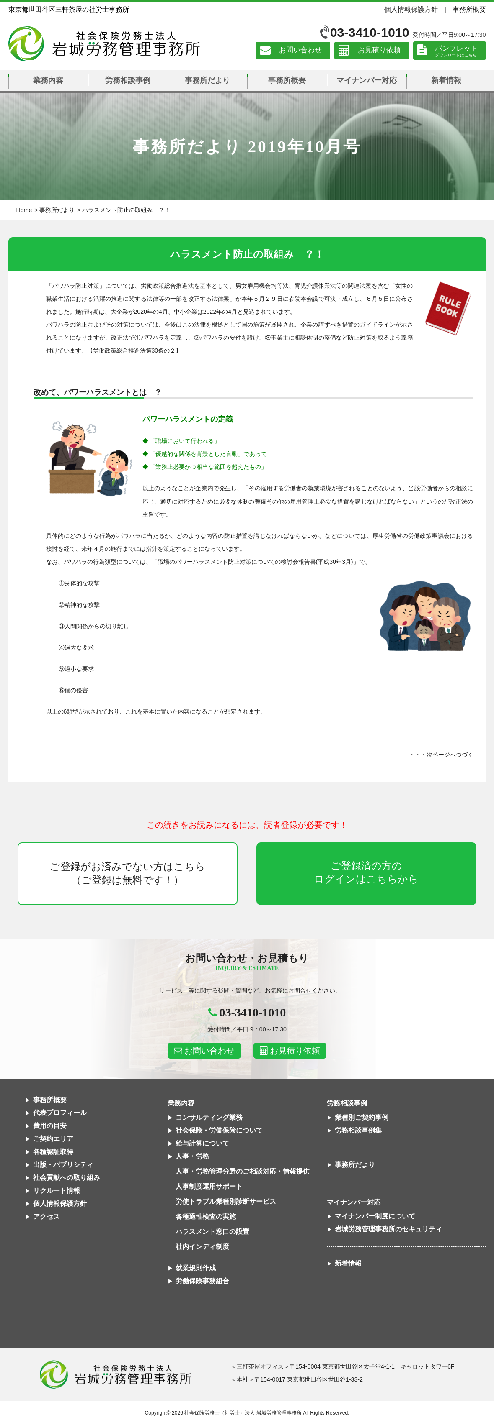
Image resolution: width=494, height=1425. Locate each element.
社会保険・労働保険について (219, 1130)
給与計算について (202, 1143)
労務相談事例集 (358, 1130)
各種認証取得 (53, 1151)
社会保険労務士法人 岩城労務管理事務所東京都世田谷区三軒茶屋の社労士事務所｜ (115, 1374)
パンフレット (456, 48)
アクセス (46, 1216)
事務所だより (207, 80)
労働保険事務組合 (202, 1280)
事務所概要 (469, 9)
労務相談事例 (127, 80)
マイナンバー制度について (375, 1216)
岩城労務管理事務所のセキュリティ (388, 1229)
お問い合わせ (300, 50)
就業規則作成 (196, 1267)
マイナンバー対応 (366, 80)
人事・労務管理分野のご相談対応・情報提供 (243, 1171)
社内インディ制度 (202, 1246)
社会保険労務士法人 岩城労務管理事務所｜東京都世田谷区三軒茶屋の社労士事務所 (104, 43)
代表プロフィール (60, 1112)
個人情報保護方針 (411, 9)
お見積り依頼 (379, 50)
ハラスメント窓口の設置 (212, 1231)
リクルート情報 (56, 1190)
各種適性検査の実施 (206, 1216)
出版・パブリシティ (63, 1164)
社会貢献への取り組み (66, 1177)
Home (24, 210)
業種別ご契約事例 (361, 1117)
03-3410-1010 (369, 32)
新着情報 (446, 80)
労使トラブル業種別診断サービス (226, 1201)
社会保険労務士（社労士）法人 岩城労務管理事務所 (242, 1413)
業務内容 (48, 80)
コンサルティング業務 (209, 1117)
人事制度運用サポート (209, 1186)
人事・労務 (192, 1156)
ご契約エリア (53, 1138)
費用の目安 (50, 1125)
